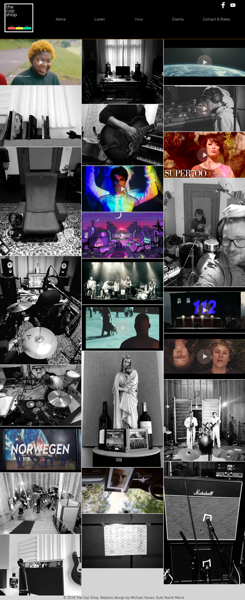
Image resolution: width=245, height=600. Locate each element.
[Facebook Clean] (223, 5)
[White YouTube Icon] (233, 5)
